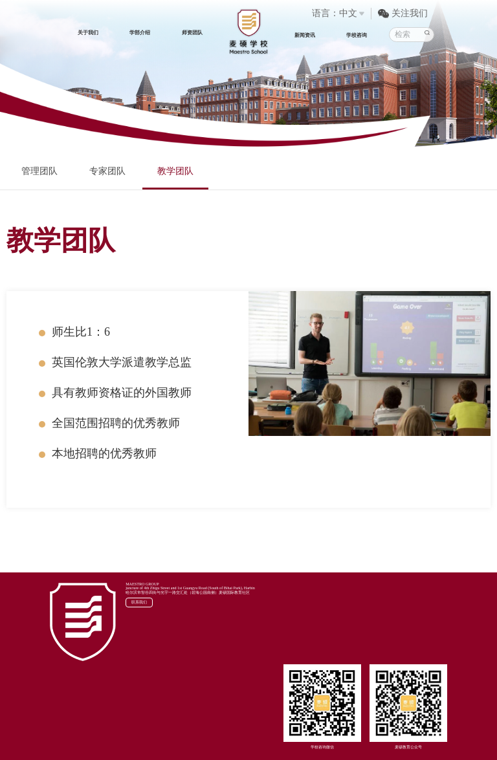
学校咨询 (356, 35)
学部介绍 (139, 33)
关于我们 (88, 33)
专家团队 (107, 171)
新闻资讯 (304, 35)
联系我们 (139, 602)
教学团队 (175, 171)
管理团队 (39, 171)
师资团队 (192, 33)
